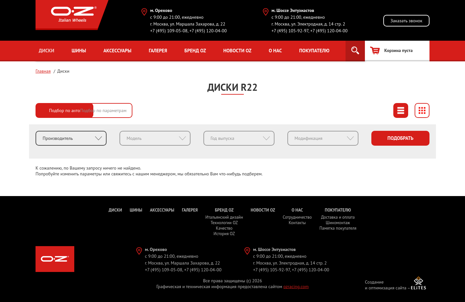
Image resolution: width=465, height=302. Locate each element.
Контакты (297, 222)
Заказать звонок (406, 21)
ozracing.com (295, 286)
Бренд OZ (195, 50)
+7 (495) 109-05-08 (169, 31)
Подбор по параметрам (129, 110)
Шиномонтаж (338, 222)
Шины (79, 50)
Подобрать (400, 138)
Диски (46, 50)
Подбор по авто (64, 110)
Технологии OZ (224, 222)
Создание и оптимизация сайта (386, 285)
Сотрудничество (297, 217)
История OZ (224, 233)
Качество (224, 228)
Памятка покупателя (337, 228)
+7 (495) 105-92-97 (290, 31)
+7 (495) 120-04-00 (208, 31)
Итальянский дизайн (224, 217)
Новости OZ (237, 50)
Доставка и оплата (338, 217)
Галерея (158, 50)
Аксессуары (117, 50)
